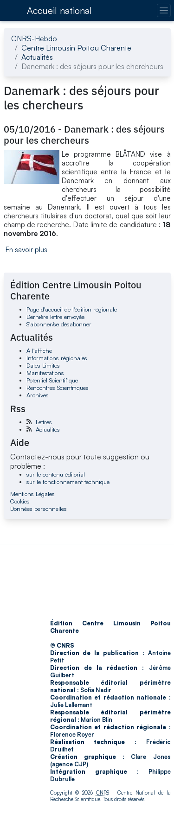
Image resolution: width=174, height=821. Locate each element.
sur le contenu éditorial (55, 474)
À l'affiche (39, 350)
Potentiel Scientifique (52, 380)
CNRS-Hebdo (34, 38)
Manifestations (45, 372)
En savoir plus (26, 249)
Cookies (20, 501)
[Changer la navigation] (163, 10)
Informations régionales (56, 358)
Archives (37, 395)
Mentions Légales (32, 493)
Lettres (44, 422)
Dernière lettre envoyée (55, 316)
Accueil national (59, 10)
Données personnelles (38, 508)
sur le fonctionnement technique (68, 481)
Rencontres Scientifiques (57, 387)
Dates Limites (43, 365)
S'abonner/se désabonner (58, 324)
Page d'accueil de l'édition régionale (71, 309)
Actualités (37, 57)
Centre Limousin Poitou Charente (76, 47)
